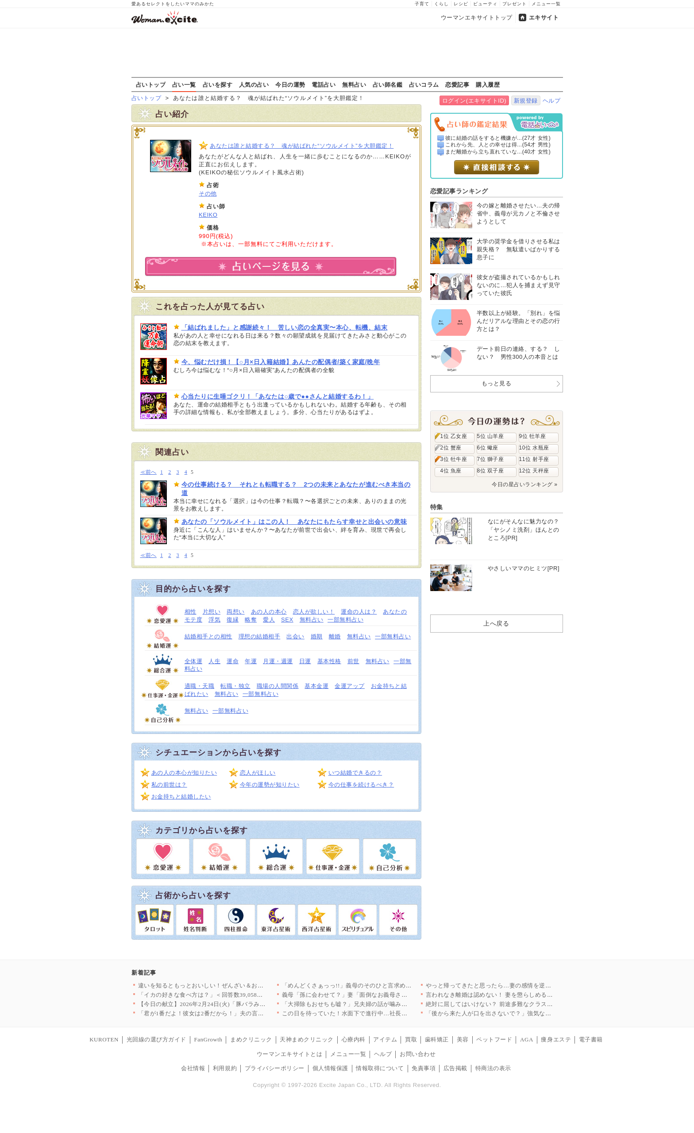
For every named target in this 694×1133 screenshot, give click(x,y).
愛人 (269, 619)
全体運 (194, 661)
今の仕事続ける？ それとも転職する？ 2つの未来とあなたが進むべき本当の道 (296, 488)
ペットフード (494, 1039)
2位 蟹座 (451, 448)
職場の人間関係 (278, 686)
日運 (305, 661)
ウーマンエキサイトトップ (477, 17)
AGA (526, 1039)
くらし (441, 3)
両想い (236, 611)
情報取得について (380, 1068)
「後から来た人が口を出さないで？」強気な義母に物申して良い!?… (518, 1013)
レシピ (461, 3)
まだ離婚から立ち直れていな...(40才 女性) (498, 152)
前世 (353, 661)
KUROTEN (104, 1039)
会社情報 (193, 1068)
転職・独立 (235, 686)
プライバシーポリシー (275, 1068)
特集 (436, 507)
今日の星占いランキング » (524, 484)
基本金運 (316, 686)
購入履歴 (488, 84)
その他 (208, 193)
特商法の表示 (493, 1068)
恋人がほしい (258, 772)
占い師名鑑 (388, 84)
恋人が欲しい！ (314, 611)
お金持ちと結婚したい (181, 796)
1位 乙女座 (453, 436)
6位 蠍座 (487, 448)
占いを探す (218, 84)
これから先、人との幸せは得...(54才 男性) (498, 145)
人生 (214, 661)
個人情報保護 (330, 1068)
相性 (191, 611)
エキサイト (544, 17)
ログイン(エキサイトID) (474, 100)
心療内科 (354, 1039)
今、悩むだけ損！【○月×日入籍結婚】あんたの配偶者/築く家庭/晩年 (280, 361)
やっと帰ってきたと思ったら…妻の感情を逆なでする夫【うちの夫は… (521, 985)
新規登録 (526, 100)
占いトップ (151, 84)
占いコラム (424, 84)
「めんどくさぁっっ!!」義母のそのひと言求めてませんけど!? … (368, 985)
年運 (251, 661)
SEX (287, 619)
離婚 (335, 636)
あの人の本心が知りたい (184, 772)
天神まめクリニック (307, 1039)
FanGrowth (208, 1039)
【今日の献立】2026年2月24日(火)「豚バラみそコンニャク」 (220, 1004)
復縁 (233, 619)
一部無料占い (345, 619)
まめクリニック (251, 1039)
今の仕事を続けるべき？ (361, 784)
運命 (233, 661)
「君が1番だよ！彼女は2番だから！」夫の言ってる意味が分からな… (231, 1013)
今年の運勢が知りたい (270, 784)
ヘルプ (552, 100)
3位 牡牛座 (453, 459)
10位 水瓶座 (534, 448)
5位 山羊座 (490, 436)
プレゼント (514, 3)
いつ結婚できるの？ (355, 772)
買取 (411, 1039)
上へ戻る (496, 623)
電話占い (323, 84)
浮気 (214, 619)
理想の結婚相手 (260, 636)
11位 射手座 (534, 459)
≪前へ (148, 472)
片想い (212, 611)
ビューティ (485, 3)
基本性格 (329, 661)
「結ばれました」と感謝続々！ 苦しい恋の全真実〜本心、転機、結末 (284, 327)
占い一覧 (184, 84)
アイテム (385, 1039)
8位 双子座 (490, 471)
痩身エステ (556, 1039)
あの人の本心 (269, 611)
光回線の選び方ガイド (156, 1039)
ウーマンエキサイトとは (290, 1054)
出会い (295, 636)
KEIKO (208, 214)
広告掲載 (455, 1068)
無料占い (354, 84)
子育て (422, 3)
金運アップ (350, 686)
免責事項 (424, 1068)
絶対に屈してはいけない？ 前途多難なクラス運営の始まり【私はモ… (519, 1004)
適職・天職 (200, 686)
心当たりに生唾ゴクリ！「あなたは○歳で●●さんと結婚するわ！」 (277, 396)
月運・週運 (278, 661)
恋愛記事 (457, 84)
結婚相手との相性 (208, 636)
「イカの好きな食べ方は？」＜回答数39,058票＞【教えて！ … (222, 994)
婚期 (317, 636)
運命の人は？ (359, 611)
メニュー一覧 (546, 3)
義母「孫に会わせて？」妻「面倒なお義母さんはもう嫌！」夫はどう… (378, 994)
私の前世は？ (169, 784)
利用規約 (225, 1068)
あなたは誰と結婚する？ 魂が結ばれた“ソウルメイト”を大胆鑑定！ (301, 145)
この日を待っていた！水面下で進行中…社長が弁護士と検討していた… (378, 1013)
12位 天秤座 (534, 471)
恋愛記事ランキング (459, 191)
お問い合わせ (418, 1054)
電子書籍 (591, 1039)
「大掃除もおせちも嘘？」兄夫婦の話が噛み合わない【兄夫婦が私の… (378, 1004)
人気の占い (254, 84)
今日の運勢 (290, 84)
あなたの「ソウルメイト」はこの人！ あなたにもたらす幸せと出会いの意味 (294, 521)
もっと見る (497, 383)
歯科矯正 (437, 1039)
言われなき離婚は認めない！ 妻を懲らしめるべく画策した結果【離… (519, 994)
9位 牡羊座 (532, 436)
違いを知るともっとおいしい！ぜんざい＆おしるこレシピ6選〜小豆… (232, 985)
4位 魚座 (451, 471)
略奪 (251, 619)
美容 (463, 1039)
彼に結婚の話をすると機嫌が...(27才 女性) (498, 138)
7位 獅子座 (490, 459)
